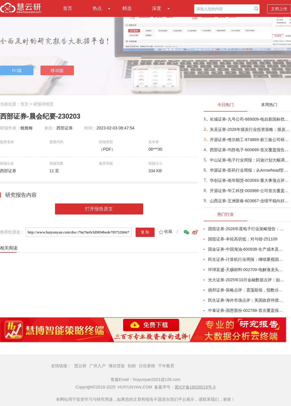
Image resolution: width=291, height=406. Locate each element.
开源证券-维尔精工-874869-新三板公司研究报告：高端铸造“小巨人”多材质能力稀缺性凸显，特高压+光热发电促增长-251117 (250, 139)
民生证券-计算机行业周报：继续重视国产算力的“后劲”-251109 (246, 259)
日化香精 (147, 365)
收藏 (165, 231)
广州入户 (97, 365)
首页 (67, 8)
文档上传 (279, 8)
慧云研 (80, 365)
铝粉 (132, 365)
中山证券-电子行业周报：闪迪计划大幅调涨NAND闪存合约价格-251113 (250, 160)
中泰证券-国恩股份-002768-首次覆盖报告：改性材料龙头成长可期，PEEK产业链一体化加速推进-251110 (246, 310)
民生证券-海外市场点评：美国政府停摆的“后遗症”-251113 (246, 300)
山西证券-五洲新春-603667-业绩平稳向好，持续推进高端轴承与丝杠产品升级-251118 (250, 200)
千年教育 (166, 365)
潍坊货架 (117, 365)
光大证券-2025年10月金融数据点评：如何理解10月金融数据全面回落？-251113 (246, 279)
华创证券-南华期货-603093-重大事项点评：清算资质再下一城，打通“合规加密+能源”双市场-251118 (250, 180)
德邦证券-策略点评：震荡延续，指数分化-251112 (246, 290)
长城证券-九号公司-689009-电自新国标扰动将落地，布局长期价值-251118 (250, 119)
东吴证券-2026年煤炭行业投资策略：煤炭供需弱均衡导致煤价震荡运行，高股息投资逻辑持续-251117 (250, 129)
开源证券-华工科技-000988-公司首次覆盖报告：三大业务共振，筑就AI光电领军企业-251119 (250, 190)
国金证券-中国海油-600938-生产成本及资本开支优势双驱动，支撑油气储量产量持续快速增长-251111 (246, 249)
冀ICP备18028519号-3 (195, 387)
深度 (156, 8)
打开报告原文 (99, 208)
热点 (97, 8)
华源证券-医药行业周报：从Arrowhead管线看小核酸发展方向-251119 (250, 170)
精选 (127, 8)
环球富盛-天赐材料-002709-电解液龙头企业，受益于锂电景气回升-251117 (246, 269)
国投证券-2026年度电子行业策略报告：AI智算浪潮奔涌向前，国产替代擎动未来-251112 (246, 228)
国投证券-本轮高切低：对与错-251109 (242, 239)
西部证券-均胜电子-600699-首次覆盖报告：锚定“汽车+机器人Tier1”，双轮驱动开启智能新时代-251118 (250, 149)
